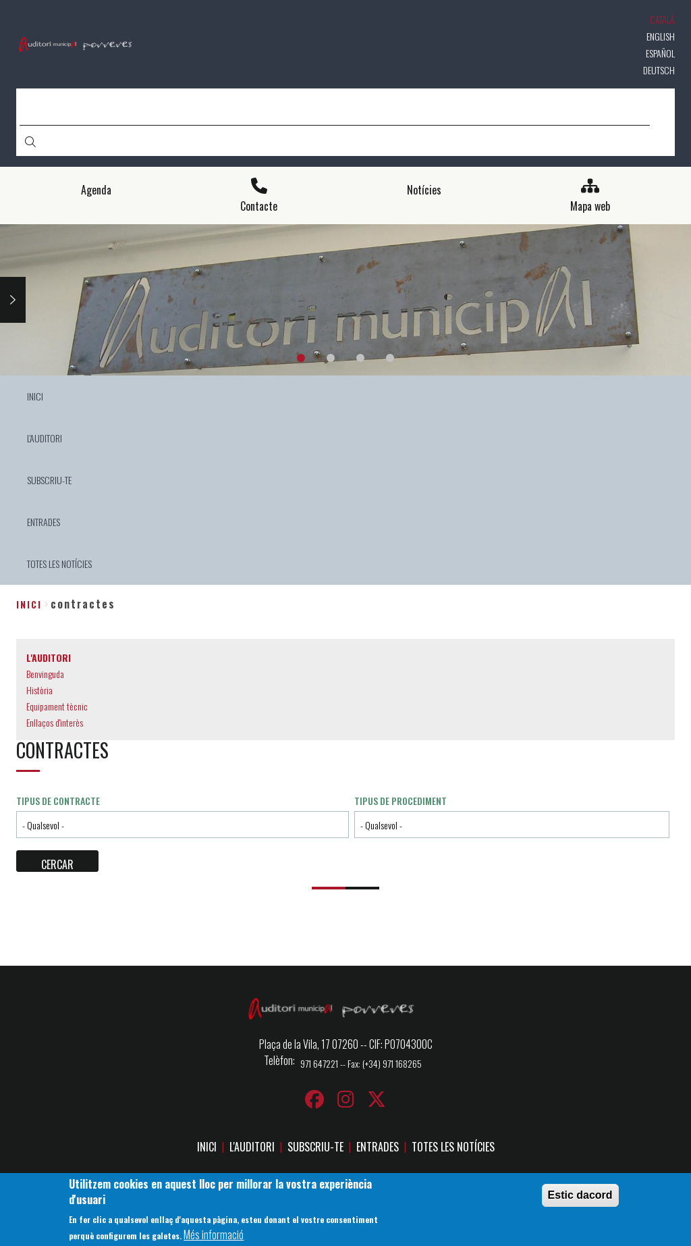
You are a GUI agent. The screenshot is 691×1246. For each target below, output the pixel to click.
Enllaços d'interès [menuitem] (54, 722)
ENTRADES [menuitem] (43, 522)
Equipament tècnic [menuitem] (57, 706)
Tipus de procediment (400, 801)
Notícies (424, 190)
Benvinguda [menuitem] (45, 674)
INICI (207, 1147)
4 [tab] (390, 358)
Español (660, 53)
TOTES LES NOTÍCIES (453, 1147)
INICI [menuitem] (35, 396)
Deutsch (659, 70)
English (660, 36)
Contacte (258, 206)
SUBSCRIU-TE (315, 1147)
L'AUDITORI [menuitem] (44, 438)
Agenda (96, 190)
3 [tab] (360, 358)
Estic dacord (580, 1197)
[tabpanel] (345, 300)
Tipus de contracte (58, 801)
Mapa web (590, 206)
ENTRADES (377, 1147)
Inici (29, 604)
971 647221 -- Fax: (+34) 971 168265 (361, 1063)
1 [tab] (301, 358)
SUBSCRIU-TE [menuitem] (49, 480)
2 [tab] (331, 358)
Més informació (214, 1236)
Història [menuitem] (39, 690)
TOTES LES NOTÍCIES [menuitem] (59, 563)
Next (13, 300)
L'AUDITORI (252, 1147)
